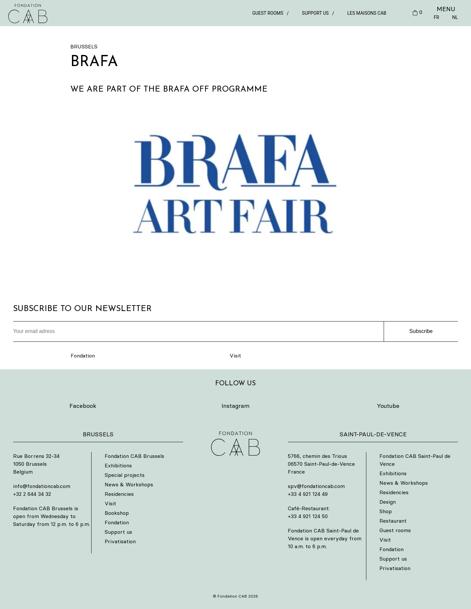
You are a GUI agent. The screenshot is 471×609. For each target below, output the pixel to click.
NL (455, 17)
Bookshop (117, 513)
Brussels (83, 46)
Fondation (83, 355)
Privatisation (120, 541)
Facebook (82, 405)
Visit (235, 355)
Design (387, 501)
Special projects (125, 475)
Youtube (388, 405)
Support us (315, 13)
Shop (385, 511)
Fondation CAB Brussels (134, 456)
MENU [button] (446, 9)
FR (436, 17)
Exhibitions (118, 465)
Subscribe (421, 331)
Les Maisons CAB (366, 13)
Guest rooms (267, 13)
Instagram (235, 405)
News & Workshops (129, 484)
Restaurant (393, 520)
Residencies (119, 494)
